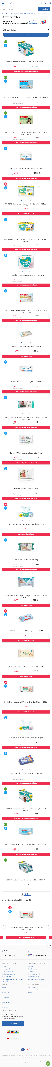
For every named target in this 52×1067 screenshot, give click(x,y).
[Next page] (29, 894)
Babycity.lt (5, 995)
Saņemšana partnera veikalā (36, 979)
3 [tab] (30, 200)
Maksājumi (31, 966)
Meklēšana (44, 9)
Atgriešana (31, 971)
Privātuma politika (33, 987)
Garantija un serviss (7, 971)
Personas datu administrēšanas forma (39, 990)
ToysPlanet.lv (5, 987)
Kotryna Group (6, 992)
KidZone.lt (5, 1007)
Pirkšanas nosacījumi (34, 974)
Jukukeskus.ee (6, 1000)
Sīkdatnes (30, 992)
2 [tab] (29, 235)
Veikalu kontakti (6, 976)
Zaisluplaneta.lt (6, 1002)
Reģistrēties (13, 1023)
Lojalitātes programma (8, 974)
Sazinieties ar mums (33, 976)
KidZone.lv (5, 990)
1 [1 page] (22, 894)
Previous (3, 926)
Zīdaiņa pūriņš (6, 969)
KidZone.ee (5, 1005)
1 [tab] (21, 200)
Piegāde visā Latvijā (33, 969)
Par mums (4, 966)
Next (49, 926)
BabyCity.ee (5, 997)
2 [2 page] (25, 894)
